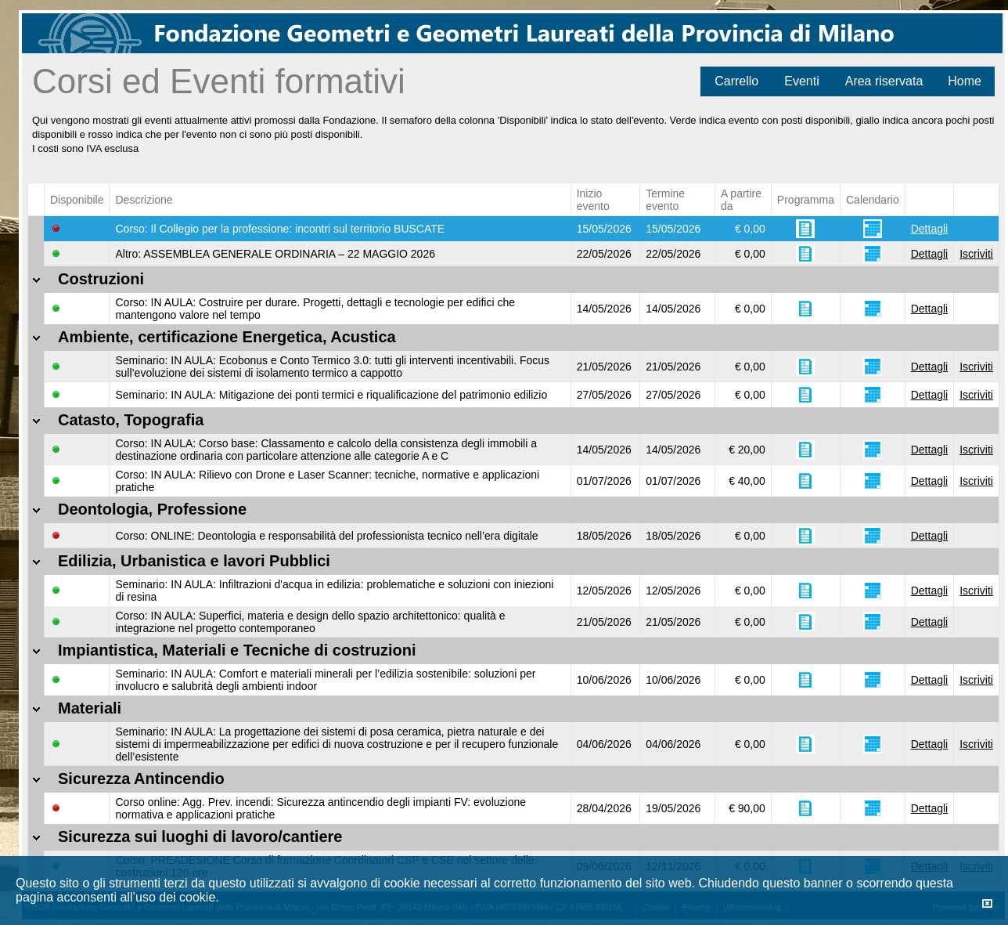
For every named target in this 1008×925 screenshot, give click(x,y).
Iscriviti (976, 254)
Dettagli (929, 228)
